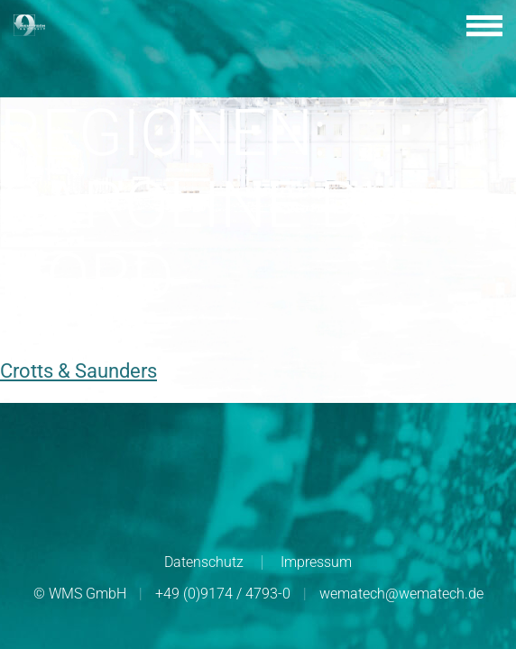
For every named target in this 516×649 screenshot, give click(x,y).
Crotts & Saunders (78, 371)
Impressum (316, 562)
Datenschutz (204, 562)
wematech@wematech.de (401, 593)
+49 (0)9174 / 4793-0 (222, 593)
